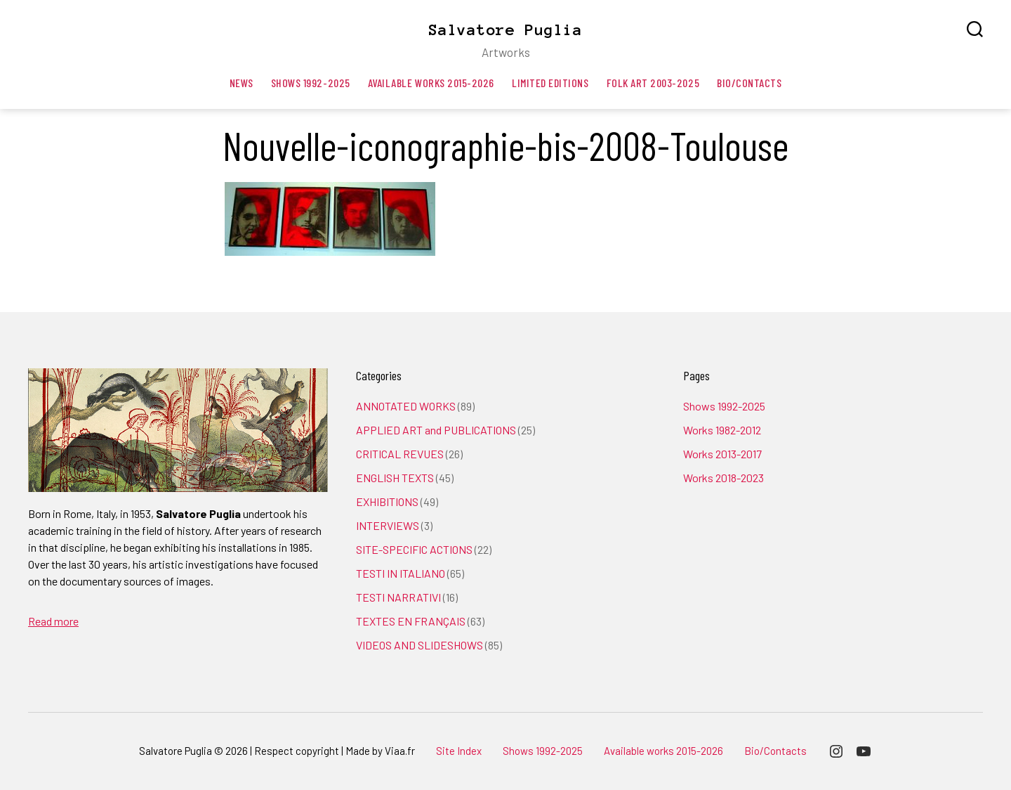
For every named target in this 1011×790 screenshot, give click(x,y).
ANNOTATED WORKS (406, 406)
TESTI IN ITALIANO (400, 573)
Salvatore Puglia (505, 29)
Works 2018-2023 (723, 477)
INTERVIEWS (387, 525)
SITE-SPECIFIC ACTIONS (414, 549)
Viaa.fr (400, 750)
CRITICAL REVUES (400, 453)
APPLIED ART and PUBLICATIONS (436, 429)
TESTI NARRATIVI (398, 597)
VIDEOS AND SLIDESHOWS (419, 645)
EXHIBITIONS (387, 501)
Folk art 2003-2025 (653, 82)
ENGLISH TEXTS (395, 477)
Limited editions (550, 82)
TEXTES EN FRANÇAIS (410, 621)
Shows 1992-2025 (310, 82)
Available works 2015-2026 (431, 82)
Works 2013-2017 (722, 453)
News (241, 82)
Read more (53, 621)
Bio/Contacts (749, 82)
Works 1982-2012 (722, 429)
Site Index (459, 750)
